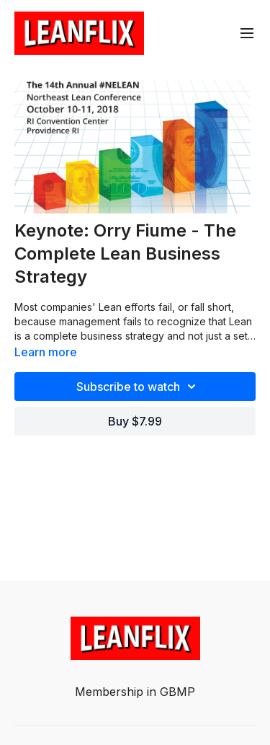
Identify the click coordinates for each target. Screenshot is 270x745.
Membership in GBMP (135, 691)
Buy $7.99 (135, 421)
